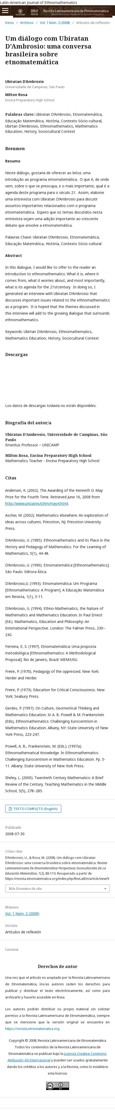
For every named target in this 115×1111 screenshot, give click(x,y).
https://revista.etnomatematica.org (32, 1028)
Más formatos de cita (25, 888)
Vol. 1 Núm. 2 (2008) (55, 22)
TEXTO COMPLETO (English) (35, 808)
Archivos (27, 22)
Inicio (9, 22)
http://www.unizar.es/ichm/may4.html (36, 503)
